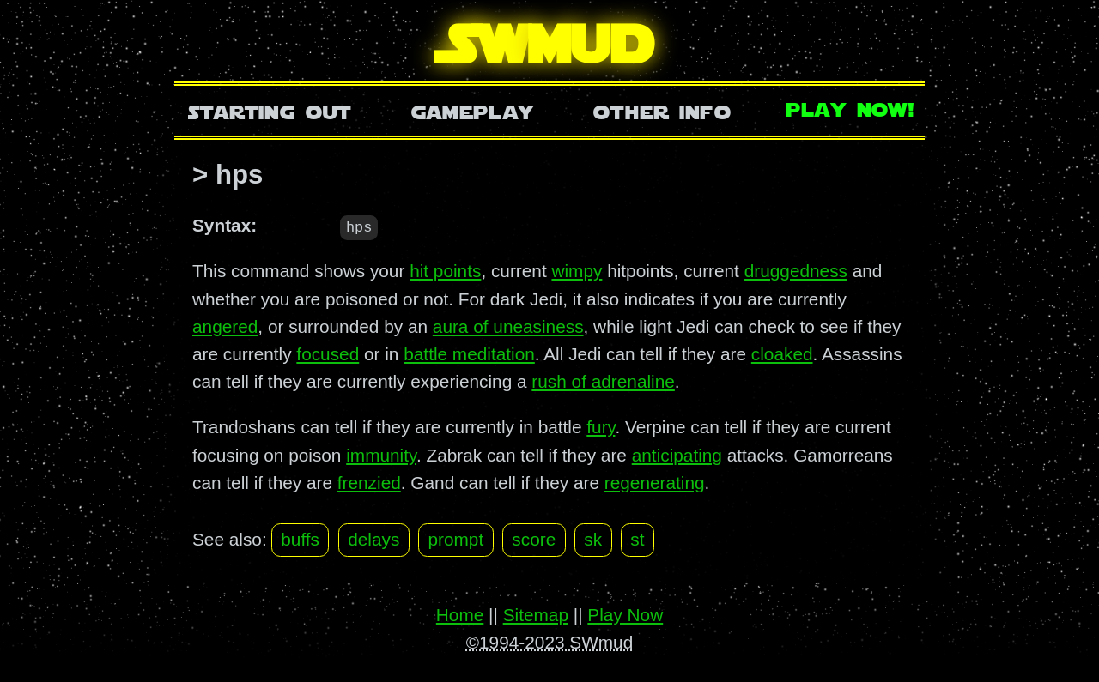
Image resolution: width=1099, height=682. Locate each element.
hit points (445, 271)
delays (373, 539)
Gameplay (472, 110)
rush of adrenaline (603, 381)
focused (327, 353)
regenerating (654, 482)
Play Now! (851, 108)
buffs (300, 539)
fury (600, 427)
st (637, 539)
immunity (381, 454)
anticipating (677, 454)
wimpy (576, 271)
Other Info (662, 110)
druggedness (795, 271)
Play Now (625, 614)
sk (593, 539)
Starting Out (270, 110)
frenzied (369, 482)
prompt (455, 539)
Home (459, 614)
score (534, 539)
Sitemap (535, 614)
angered (225, 325)
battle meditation (469, 353)
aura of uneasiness (508, 325)
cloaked (782, 353)
